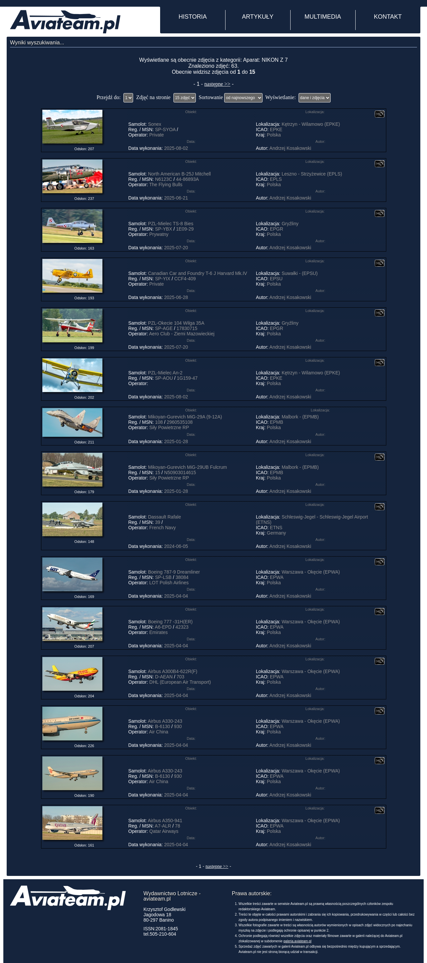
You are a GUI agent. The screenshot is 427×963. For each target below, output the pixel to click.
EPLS (276, 179)
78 (177, 826)
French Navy (162, 527)
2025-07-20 (176, 247)
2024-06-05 (176, 546)
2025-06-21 (176, 198)
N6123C (163, 179)
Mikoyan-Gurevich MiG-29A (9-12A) (185, 416)
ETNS (276, 527)
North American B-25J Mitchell (179, 174)
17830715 (186, 328)
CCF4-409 (185, 278)
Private (156, 134)
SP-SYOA (165, 129)
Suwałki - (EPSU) (300, 273)
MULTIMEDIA (323, 16)
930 (177, 726)
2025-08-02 (176, 148)
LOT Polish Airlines (169, 582)
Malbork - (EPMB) (300, 416)
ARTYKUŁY (258, 16)
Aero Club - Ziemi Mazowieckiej (182, 333)
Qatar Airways (163, 831)
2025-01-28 (176, 441)
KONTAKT (388, 16)
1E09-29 (185, 229)
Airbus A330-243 (165, 721)
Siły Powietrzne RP (169, 427)
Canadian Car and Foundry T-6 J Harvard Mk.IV (197, 273)
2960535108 (180, 422)
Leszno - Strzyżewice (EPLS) (312, 174)
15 (157, 472)
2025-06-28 (176, 297)
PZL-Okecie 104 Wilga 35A (176, 323)
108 (159, 422)
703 (180, 676)
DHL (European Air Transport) (180, 682)
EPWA (276, 577)
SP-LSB (163, 577)
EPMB (276, 422)
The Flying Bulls (165, 184)
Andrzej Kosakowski (290, 148)
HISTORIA (192, 16)
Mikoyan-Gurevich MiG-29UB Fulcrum (187, 467)
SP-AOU (164, 378)
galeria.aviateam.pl (298, 941)
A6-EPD (163, 627)
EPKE (276, 129)
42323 (181, 627)
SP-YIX (162, 278)
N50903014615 (180, 472)
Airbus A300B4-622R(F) (172, 671)
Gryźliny (290, 223)
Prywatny (159, 234)
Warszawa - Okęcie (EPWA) (311, 572)
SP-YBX (163, 229)
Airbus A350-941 (165, 820)
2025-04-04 (176, 596)
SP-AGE (164, 328)
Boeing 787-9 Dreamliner (174, 572)
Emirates (158, 632)
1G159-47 (187, 378)
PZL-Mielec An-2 (165, 372)
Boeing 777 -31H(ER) (170, 621)
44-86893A (187, 179)
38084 (181, 577)
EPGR (276, 229)
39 (157, 522)
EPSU (276, 278)
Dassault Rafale (164, 517)
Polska (274, 134)
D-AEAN (164, 676)
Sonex (154, 124)
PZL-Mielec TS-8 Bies (170, 223)
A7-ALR (163, 826)
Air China (158, 731)
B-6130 (162, 726)
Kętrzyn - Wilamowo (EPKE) (311, 124)
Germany (276, 533)
